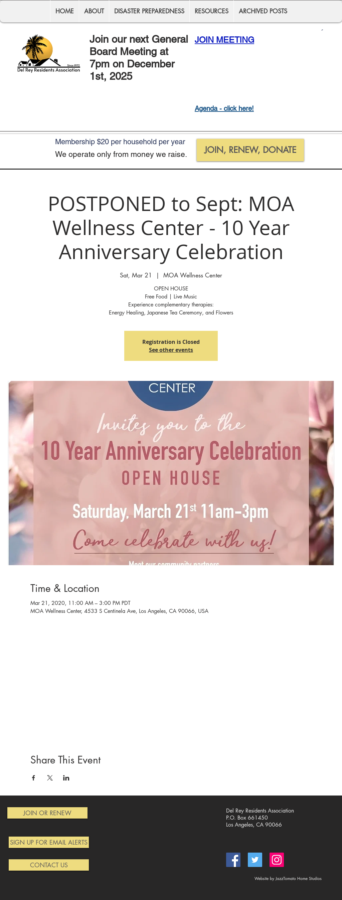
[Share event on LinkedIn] (66, 777)
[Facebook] (233, 860)
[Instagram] (277, 860)
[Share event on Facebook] (33, 777)
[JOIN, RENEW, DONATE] (250, 150)
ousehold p (145, 142)
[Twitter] (255, 860)
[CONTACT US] (49, 865)
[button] (322, 29)
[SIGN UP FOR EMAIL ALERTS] (49, 842)
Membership (76, 142)
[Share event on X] (50, 777)
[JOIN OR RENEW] (47, 813)
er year (174, 142)
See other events (171, 350)
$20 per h (112, 142)
